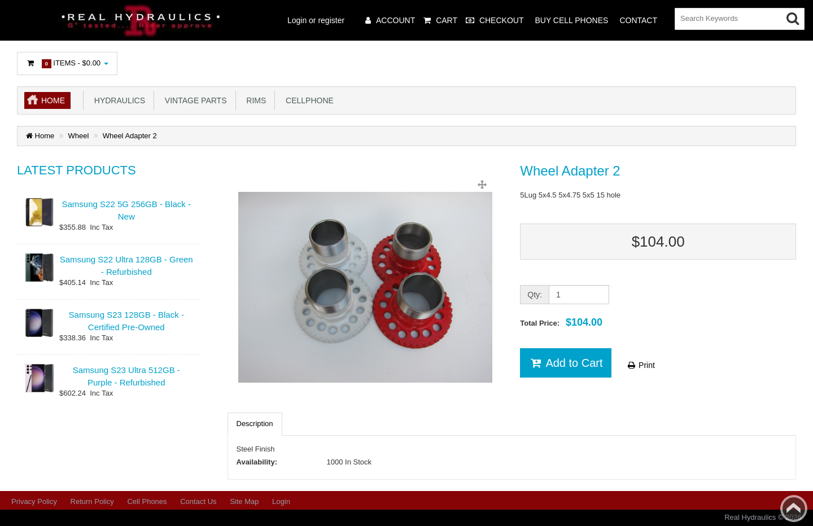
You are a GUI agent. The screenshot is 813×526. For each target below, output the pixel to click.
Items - (67, 63)
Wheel (78, 136)
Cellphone (307, 100)
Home (53, 100)
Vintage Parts (193, 100)
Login (281, 501)
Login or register (315, 20)
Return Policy (92, 501)
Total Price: (561, 322)
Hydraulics (117, 100)
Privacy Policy (34, 501)
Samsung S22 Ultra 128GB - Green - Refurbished (126, 265)
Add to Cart (565, 363)
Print (640, 365)
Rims (254, 100)
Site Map (244, 501)
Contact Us (198, 501)
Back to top (793, 508)
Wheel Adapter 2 (130, 136)
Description (255, 423)
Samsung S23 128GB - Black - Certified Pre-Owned (126, 320)
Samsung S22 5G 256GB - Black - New (126, 210)
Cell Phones (147, 501)
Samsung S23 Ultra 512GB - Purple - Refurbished (126, 376)
